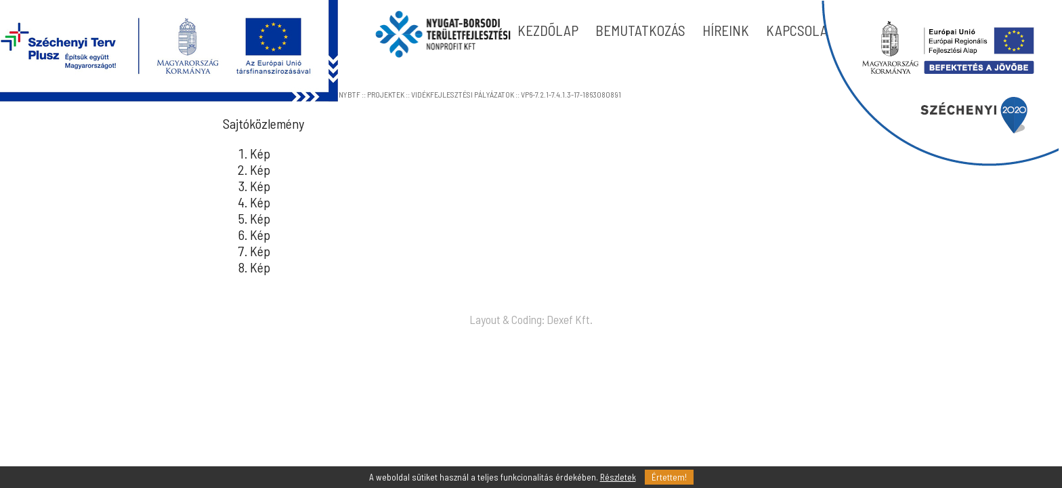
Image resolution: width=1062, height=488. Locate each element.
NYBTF (349, 94)
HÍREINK (725, 30)
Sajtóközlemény (263, 123)
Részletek (618, 477)
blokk (939, 83)
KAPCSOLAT (800, 30)
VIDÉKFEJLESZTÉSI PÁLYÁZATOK (462, 94)
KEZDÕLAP (547, 30)
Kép (260, 153)
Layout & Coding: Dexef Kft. (531, 319)
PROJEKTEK (385, 94)
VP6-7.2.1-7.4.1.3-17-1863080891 (571, 94)
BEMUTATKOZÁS (640, 30)
